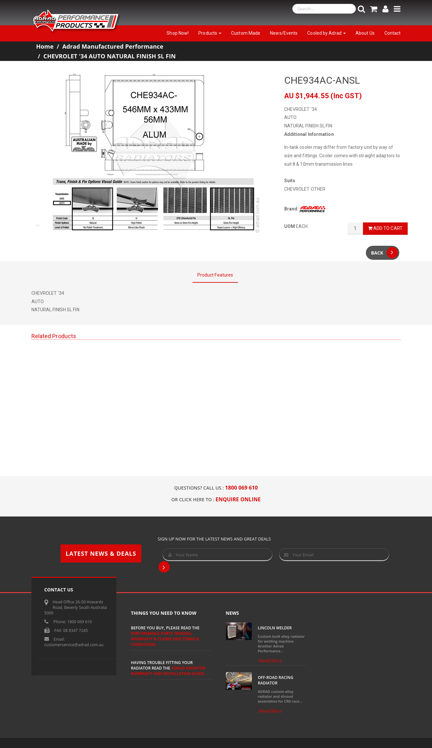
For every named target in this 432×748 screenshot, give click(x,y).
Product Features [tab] (215, 275)
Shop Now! (178, 33)
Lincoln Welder (275, 628)
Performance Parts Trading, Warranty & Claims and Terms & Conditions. (165, 639)
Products (209, 33)
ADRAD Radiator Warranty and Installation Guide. (168, 670)
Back (384, 252)
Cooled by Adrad (326, 33)
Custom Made (245, 33)
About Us (365, 33)
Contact (392, 33)
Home (45, 46)
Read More (270, 660)
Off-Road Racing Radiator (276, 680)
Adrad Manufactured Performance (112, 46)
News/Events (284, 33)
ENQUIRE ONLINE (238, 499)
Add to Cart (385, 228)
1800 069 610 (241, 487)
